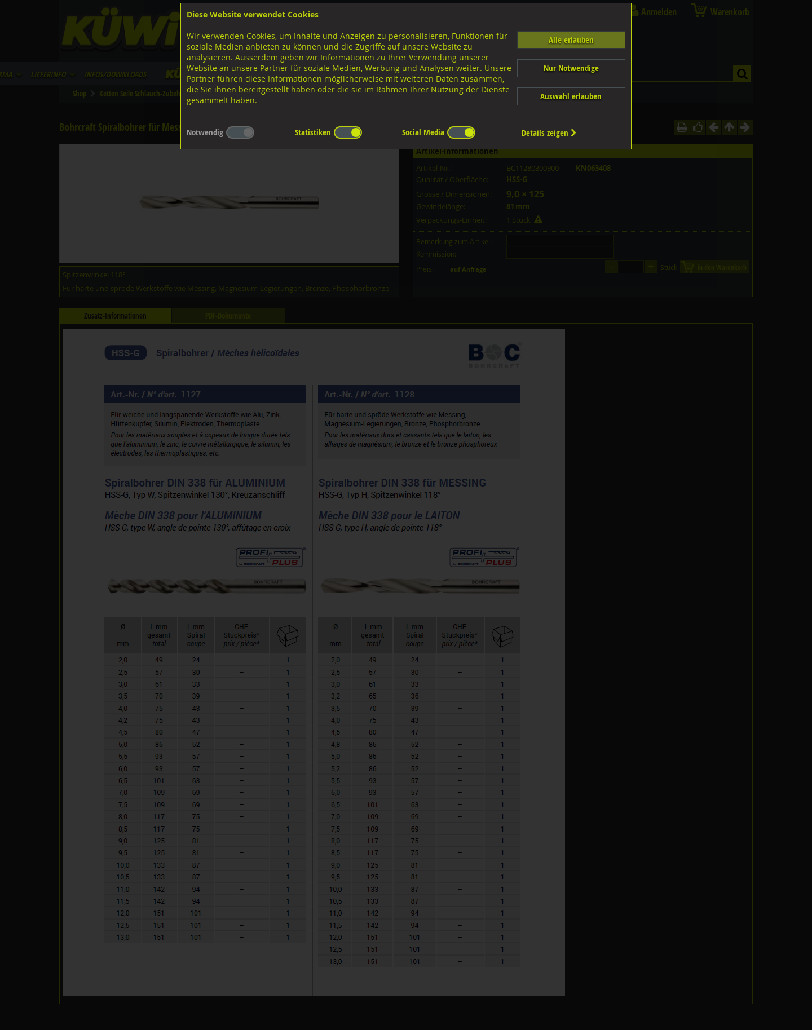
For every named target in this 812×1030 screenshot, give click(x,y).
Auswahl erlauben (571, 96)
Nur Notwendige (571, 68)
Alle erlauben (571, 40)
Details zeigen (549, 133)
